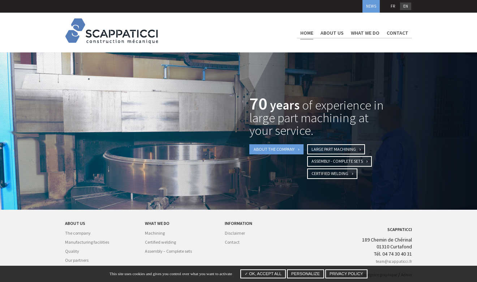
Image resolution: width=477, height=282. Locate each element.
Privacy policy (346, 274)
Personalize (305, 274)
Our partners (77, 260)
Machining (155, 233)
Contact (397, 33)
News (371, 6)
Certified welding (332, 173)
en (405, 6)
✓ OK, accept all (263, 274)
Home (306, 33)
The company (78, 233)
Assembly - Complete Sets (339, 161)
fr (393, 6)
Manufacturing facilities (87, 242)
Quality (72, 251)
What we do (365, 33)
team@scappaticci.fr (394, 261)
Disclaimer (235, 233)
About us (332, 33)
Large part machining (336, 149)
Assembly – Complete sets (168, 251)
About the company (276, 149)
